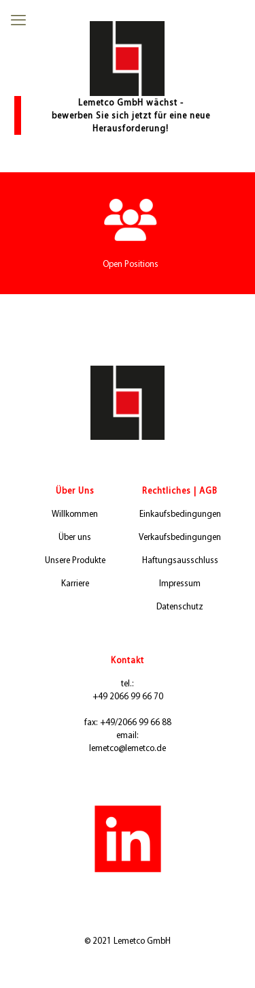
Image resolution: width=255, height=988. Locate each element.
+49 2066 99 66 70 (127, 696)
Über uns (74, 537)
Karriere (75, 583)
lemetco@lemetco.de (127, 748)
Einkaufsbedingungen (180, 514)
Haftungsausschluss (180, 560)
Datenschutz (179, 606)
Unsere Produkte (75, 560)
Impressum (180, 583)
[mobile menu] (18, 20)
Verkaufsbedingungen (180, 537)
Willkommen (75, 514)
